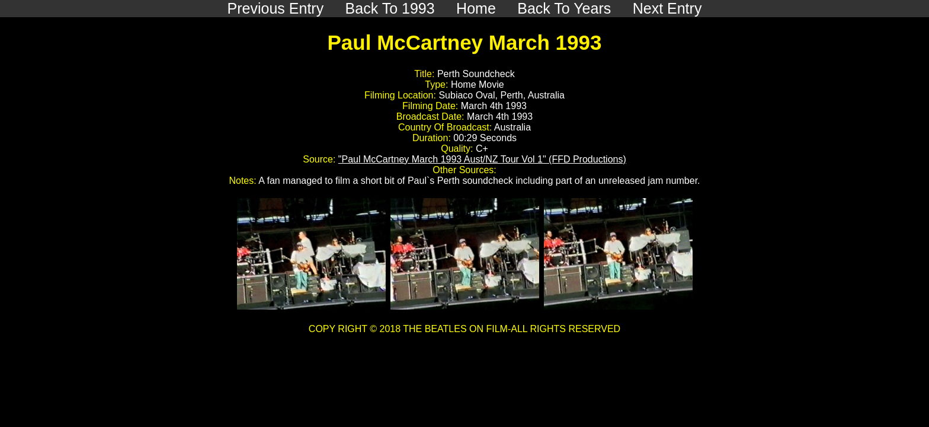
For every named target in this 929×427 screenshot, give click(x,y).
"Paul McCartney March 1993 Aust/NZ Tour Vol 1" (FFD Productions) (482, 159)
